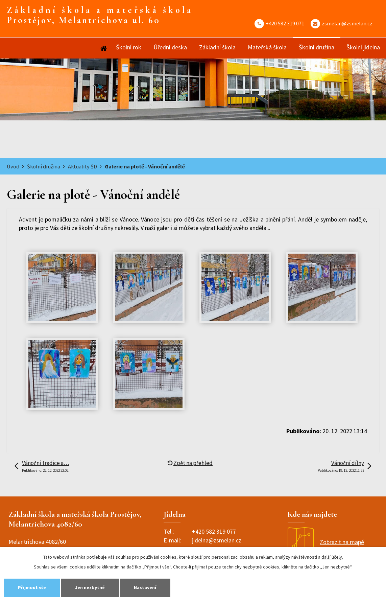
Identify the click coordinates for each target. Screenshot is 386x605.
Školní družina (316, 47)
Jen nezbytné (90, 587)
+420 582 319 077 (214, 531)
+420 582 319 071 (285, 23)
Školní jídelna (363, 47)
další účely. (332, 557)
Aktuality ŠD (82, 166)
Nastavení (145, 587)
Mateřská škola (267, 47)
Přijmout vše (32, 587)
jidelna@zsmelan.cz (216, 540)
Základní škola (217, 47)
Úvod (103, 48)
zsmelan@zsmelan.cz (347, 23)
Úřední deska (170, 47)
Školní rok (128, 47)
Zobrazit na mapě (326, 542)
